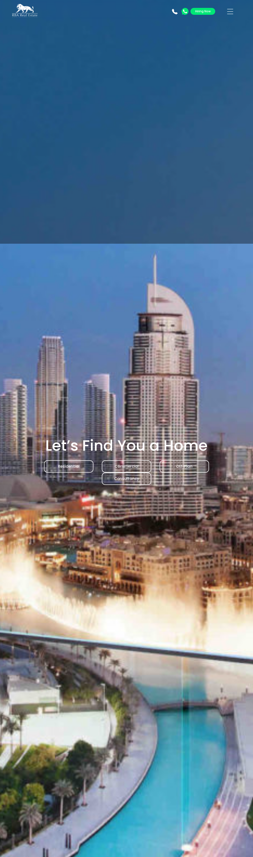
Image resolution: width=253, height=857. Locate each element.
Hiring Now (203, 11)
